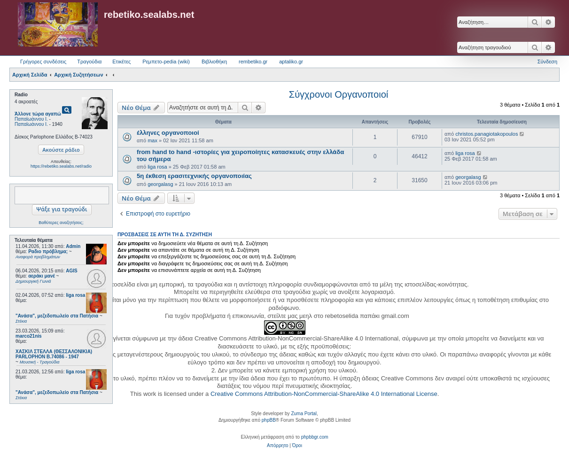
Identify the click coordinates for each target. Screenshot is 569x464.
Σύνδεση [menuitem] (547, 61)
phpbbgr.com (314, 437)
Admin (73, 246)
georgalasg (160, 184)
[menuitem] (277, 445)
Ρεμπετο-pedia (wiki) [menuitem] (166, 61)
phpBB (269, 420)
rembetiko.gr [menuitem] (253, 61)
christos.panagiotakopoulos (486, 134)
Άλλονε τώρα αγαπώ (38, 113)
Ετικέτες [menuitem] (121, 61)
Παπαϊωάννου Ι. (31, 119)
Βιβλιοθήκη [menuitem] (214, 61)
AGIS (71, 270)
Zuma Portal (303, 413)
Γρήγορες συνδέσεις (43, 61)
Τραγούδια (89, 61)
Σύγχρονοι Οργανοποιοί (338, 94)
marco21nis (29, 336)
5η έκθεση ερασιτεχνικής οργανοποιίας (194, 175)
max (152, 140)
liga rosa (75, 295)
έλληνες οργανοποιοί (168, 132)
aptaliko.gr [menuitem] (291, 61)
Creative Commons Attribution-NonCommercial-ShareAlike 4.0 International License (323, 393)
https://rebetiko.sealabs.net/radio (61, 166)
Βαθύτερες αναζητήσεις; (61, 222)
